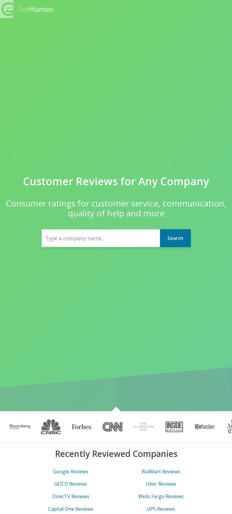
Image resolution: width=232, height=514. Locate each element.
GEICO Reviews (70, 484)
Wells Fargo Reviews (161, 496)
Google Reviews (70, 471)
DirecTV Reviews (70, 496)
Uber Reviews (161, 484)
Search (175, 238)
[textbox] (101, 238)
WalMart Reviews (161, 471)
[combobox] (101, 238)
